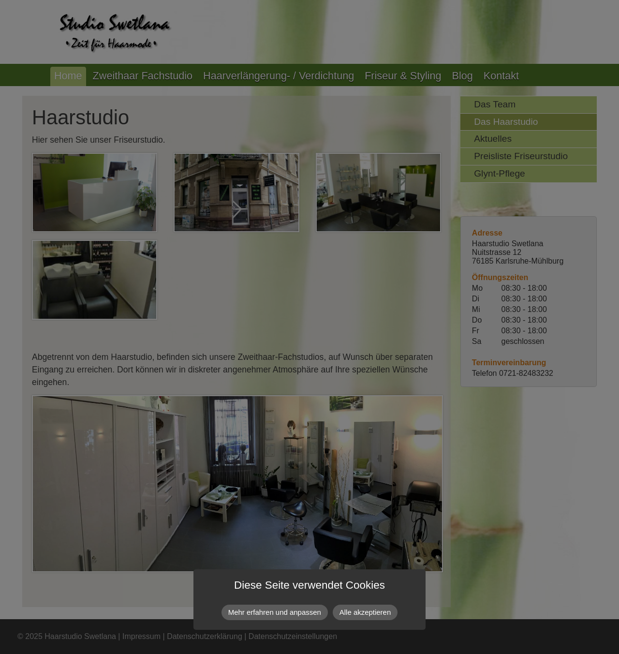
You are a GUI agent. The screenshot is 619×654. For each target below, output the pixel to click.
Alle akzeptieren (365, 612)
